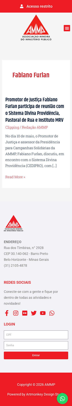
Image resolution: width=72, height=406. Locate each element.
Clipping (12, 127)
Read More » (15, 177)
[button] (67, 28)
